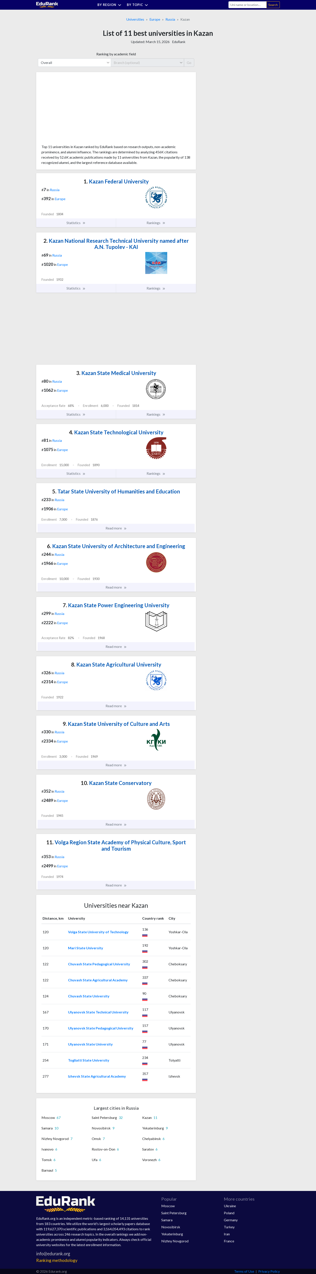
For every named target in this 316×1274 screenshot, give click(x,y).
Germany (231, 1220)
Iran (227, 1234)
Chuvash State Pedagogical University (99, 964)
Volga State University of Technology (98, 932)
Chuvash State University (89, 996)
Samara (166, 1220)
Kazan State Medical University (116, 373)
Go (189, 62)
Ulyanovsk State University (90, 1044)
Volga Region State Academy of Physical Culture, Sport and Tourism (116, 845)
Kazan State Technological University (116, 432)
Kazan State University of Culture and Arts (116, 724)
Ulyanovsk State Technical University (98, 1012)
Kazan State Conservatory (116, 783)
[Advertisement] (74, 110)
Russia (170, 19)
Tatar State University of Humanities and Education (116, 491)
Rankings (156, 223)
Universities (135, 19)
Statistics (76, 223)
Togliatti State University (88, 1060)
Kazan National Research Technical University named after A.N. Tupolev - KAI (116, 243)
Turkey (229, 1227)
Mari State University (85, 948)
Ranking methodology (56, 1260)
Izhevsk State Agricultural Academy (97, 1076)
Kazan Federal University (116, 181)
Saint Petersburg (174, 1213)
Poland (229, 1213)
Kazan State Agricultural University (116, 664)
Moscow (168, 1206)
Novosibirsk (170, 1227)
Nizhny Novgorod (175, 1241)
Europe (154, 19)
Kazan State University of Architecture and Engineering (116, 546)
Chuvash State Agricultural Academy (98, 980)
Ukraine (230, 1206)
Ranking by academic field (116, 54)
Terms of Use (244, 1271)
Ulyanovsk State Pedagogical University (100, 1028)
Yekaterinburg (172, 1234)
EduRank (178, 42)
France (229, 1241)
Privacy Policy (269, 1271)
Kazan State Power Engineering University (116, 605)
